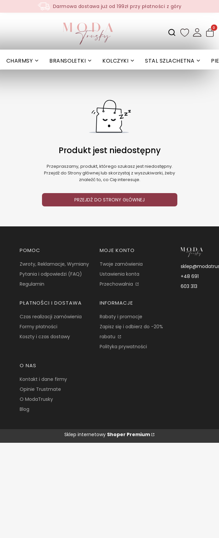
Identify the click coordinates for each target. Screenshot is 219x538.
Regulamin (32, 284)
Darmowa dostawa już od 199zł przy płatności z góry (117, 6)
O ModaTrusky (36, 399)
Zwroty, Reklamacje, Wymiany (54, 264)
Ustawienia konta (119, 274)
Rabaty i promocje (121, 316)
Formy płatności (38, 326)
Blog (24, 409)
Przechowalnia (117, 284)
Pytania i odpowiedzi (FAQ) (51, 274)
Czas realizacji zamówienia (51, 316)
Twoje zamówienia (121, 264)
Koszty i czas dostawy (45, 336)
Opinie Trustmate (40, 389)
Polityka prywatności (123, 346)
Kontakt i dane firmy (43, 379)
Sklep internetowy (107, 434)
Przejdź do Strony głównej (109, 199)
